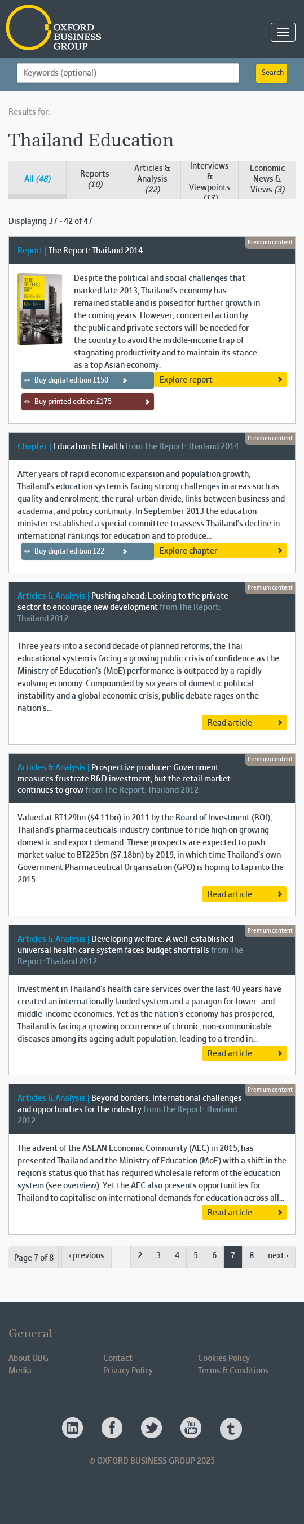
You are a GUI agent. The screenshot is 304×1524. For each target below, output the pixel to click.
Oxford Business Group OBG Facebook (113, 1428)
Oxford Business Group (118, 28)
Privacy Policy (128, 1371)
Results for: (29, 112)
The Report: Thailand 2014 (96, 251)
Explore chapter (189, 551)
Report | (32, 251)
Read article (230, 723)
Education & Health (88, 446)
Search (273, 73)
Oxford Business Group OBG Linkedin (73, 1428)
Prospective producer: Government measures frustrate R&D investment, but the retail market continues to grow (124, 779)
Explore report (186, 380)
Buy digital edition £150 (66, 380)
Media (20, 1371)
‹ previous (86, 1256)
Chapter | (34, 446)
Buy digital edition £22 (64, 551)
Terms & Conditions (233, 1371)
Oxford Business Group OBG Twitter (152, 1428)
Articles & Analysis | (53, 596)
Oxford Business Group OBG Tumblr (231, 1428)
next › (278, 1256)
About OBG (28, 1358)
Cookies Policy (224, 1358)
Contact (118, 1358)
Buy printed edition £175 (68, 401)
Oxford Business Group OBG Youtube (191, 1428)
